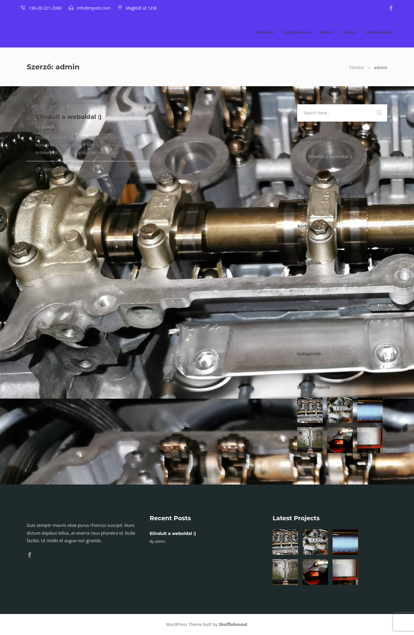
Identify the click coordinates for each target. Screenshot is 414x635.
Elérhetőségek (379, 32)
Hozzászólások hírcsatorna (323, 324)
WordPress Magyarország (322, 331)
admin (48, 127)
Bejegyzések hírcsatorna (320, 317)
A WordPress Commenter (322, 196)
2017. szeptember (314, 240)
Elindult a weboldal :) (330, 156)
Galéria (349, 32)
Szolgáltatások (296, 32)
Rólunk (327, 32)
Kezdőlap (264, 32)
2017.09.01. (70, 127)
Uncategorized (59, 169)
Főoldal (356, 67)
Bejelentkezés (310, 309)
